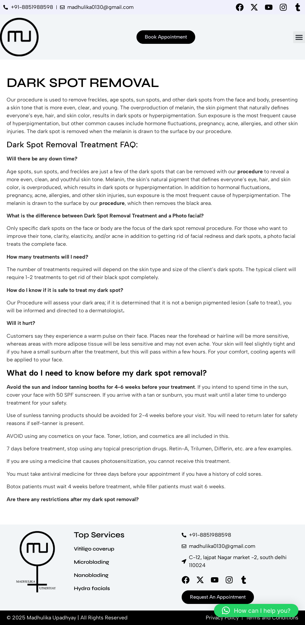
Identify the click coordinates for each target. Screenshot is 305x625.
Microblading (91, 562)
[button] (299, 37)
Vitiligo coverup (94, 549)
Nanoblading (91, 575)
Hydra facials (92, 588)
